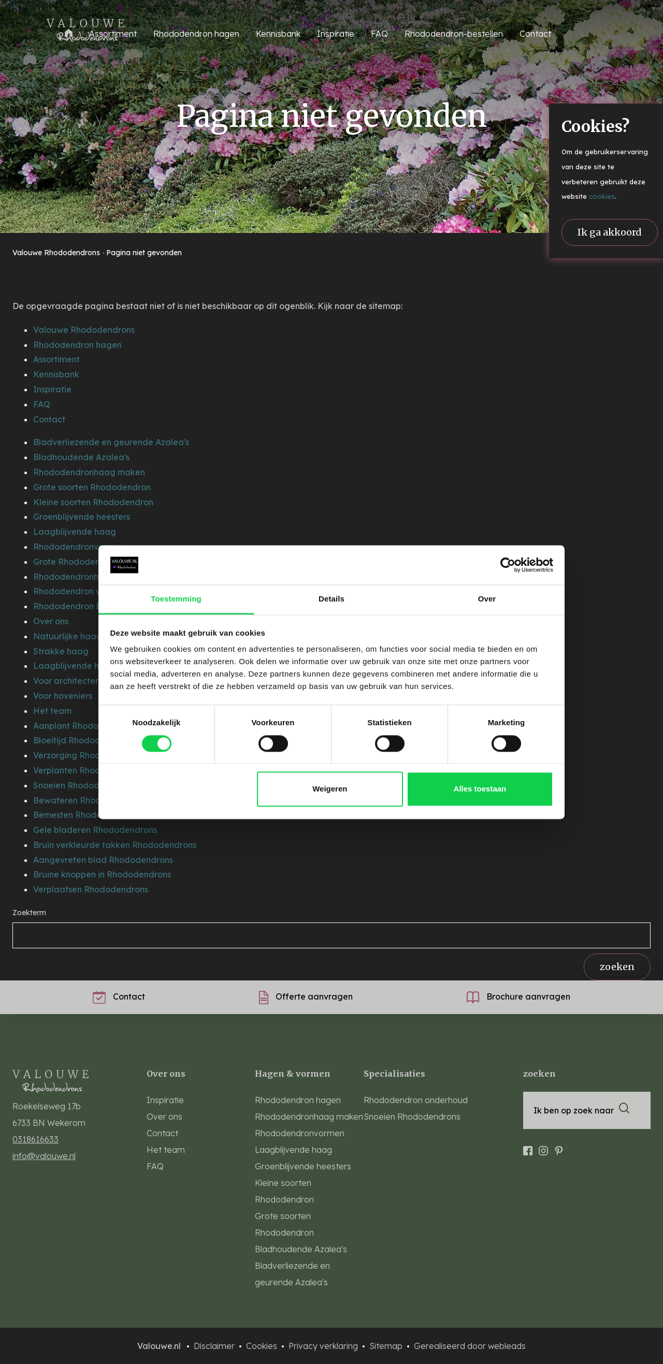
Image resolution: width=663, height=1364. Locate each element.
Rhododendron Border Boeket (94, 606)
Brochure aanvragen (518, 996)
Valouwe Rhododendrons (57, 252)
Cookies (262, 1346)
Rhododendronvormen (78, 546)
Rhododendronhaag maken (89, 472)
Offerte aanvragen (306, 996)
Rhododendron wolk (73, 591)
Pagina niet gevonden (144, 252)
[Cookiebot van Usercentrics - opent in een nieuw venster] (508, 565)
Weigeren (329, 789)
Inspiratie (335, 33)
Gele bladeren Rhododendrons (95, 830)
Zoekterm (29, 912)
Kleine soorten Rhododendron (93, 502)
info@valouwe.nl (44, 1156)
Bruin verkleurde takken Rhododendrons (114, 845)
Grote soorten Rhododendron (92, 487)
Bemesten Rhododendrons (86, 815)
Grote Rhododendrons (77, 561)
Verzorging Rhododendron (86, 755)
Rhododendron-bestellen (454, 33)
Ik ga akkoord (610, 232)
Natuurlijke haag (67, 636)
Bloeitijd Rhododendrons (83, 740)
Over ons (50, 621)
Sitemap (387, 1346)
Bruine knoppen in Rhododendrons (102, 874)
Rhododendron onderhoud (416, 1100)
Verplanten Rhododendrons (88, 770)
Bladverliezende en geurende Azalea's (111, 442)
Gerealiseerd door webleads (470, 1346)
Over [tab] (487, 599)
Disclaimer (215, 1346)
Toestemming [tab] (176, 599)
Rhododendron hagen (77, 345)
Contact (535, 33)
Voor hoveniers (62, 696)
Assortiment (56, 359)
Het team (52, 711)
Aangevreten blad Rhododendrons (103, 860)
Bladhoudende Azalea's (81, 457)
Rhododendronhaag (74, 576)
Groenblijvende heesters (81, 516)
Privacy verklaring (324, 1346)
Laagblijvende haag (74, 531)
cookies (602, 196)
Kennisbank (278, 33)
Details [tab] (331, 599)
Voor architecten (66, 681)
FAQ (379, 33)
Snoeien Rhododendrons (82, 785)
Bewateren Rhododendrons (88, 800)
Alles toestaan (480, 789)
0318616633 (35, 1139)
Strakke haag (61, 651)
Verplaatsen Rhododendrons (90, 889)
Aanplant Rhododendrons (84, 726)
